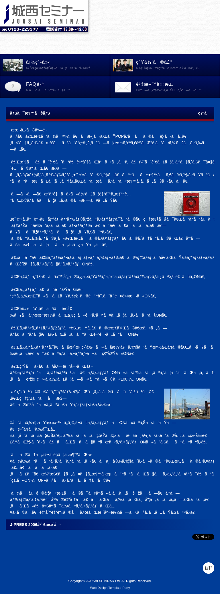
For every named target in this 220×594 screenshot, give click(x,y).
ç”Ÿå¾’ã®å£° (178, 65)
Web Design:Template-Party (110, 587)
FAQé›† (68, 87)
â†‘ (209, 568)
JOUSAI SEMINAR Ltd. (103, 581)
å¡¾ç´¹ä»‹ (68, 65)
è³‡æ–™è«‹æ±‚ (178, 87)
